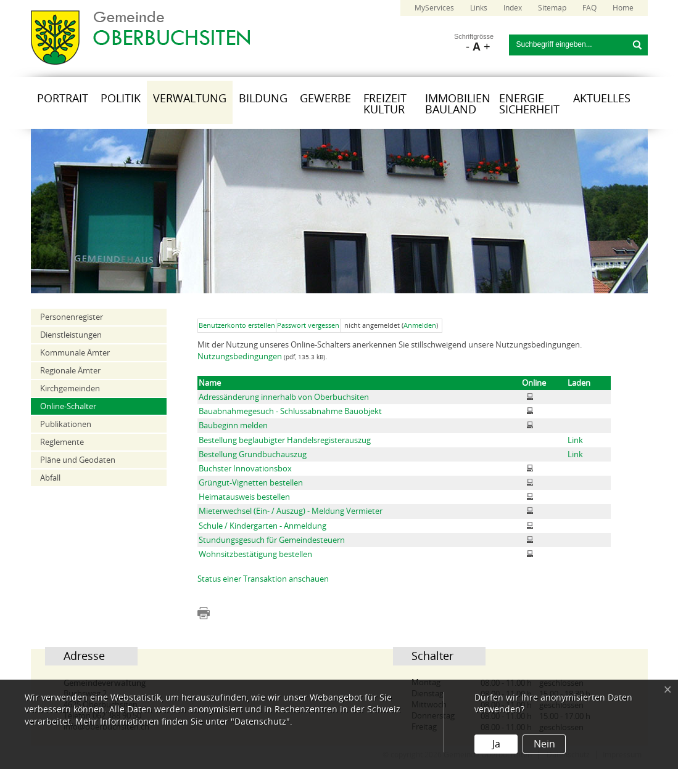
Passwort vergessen (308, 326)
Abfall (50, 477)
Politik (121, 98)
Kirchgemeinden (70, 388)
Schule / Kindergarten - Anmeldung (262, 526)
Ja (496, 744)
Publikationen (65, 424)
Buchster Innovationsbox (245, 468)
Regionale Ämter (70, 370)
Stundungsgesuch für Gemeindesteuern (272, 540)
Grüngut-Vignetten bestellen (251, 482)
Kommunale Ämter (75, 352)
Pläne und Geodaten (77, 460)
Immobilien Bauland (457, 104)
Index (512, 8)
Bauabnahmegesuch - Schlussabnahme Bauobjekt (290, 411)
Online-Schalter (68, 406)
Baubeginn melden (233, 425)
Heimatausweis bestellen (244, 497)
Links (478, 8)
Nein (544, 744)
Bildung (263, 98)
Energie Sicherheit (529, 104)
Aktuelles (601, 98)
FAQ (589, 8)
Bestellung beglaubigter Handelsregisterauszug (285, 440)
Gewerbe (325, 98)
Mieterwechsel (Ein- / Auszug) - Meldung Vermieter (290, 511)
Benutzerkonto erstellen (237, 326)
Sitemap (552, 8)
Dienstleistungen (71, 335)
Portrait (62, 98)
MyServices (434, 8)
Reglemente (62, 442)
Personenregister (71, 317)
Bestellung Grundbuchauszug (253, 454)
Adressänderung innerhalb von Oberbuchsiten (284, 397)
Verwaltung (189, 98)
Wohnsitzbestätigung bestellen (255, 554)
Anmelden (419, 326)
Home (623, 8)
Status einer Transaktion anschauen (263, 579)
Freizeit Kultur (385, 104)
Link (575, 440)
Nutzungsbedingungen (239, 356)
